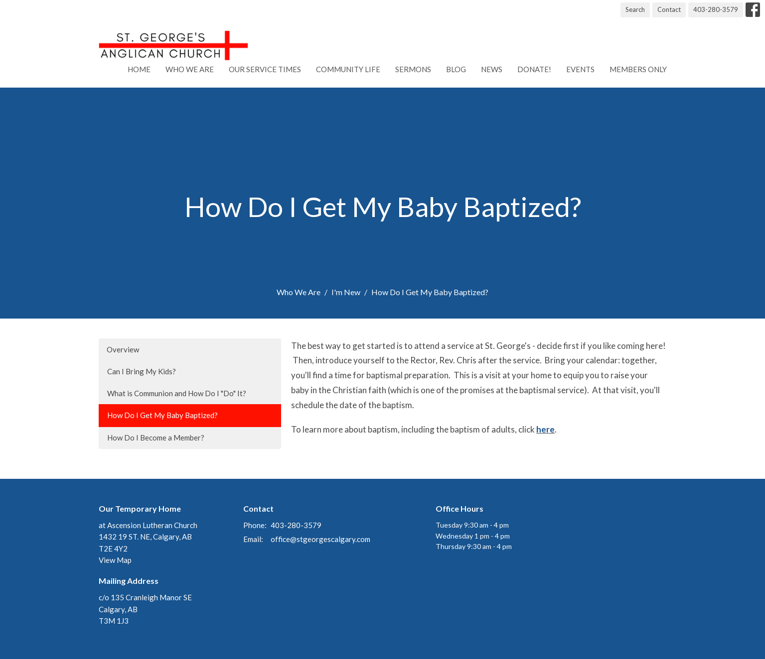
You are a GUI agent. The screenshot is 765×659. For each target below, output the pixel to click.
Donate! (534, 69)
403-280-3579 (715, 9)
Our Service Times (265, 69)
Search (635, 9)
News (491, 69)
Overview (123, 349)
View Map (115, 559)
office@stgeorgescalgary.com (320, 539)
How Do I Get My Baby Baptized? (162, 415)
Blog (456, 69)
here (545, 429)
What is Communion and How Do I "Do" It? (176, 393)
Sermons (413, 69)
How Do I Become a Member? (155, 437)
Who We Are (189, 69)
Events (580, 69)
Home (139, 69)
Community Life (348, 69)
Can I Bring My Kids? (141, 371)
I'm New (345, 292)
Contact (669, 9)
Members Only (638, 69)
